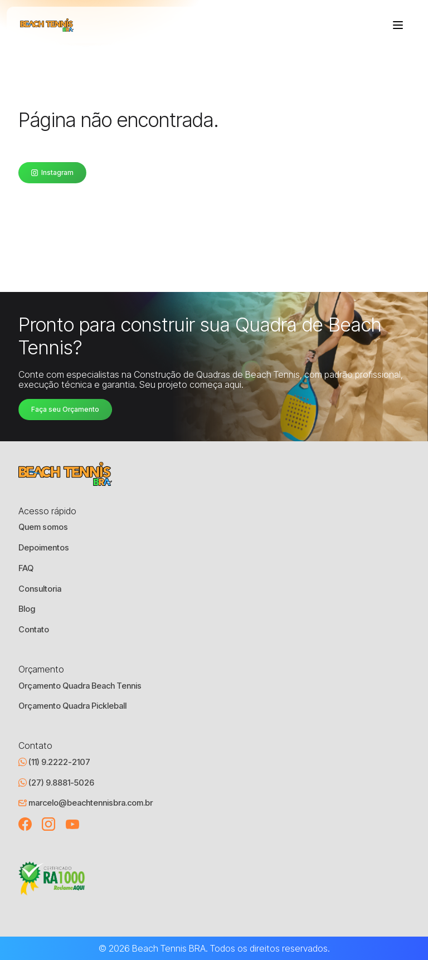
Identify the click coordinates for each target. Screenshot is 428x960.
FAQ (25, 568)
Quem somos (43, 527)
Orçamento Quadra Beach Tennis (80, 686)
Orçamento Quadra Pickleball (72, 706)
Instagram (52, 172)
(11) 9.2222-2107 (54, 762)
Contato (33, 630)
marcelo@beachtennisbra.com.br (85, 803)
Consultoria (39, 589)
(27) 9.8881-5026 (56, 783)
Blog (26, 609)
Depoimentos (43, 548)
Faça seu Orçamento (65, 409)
